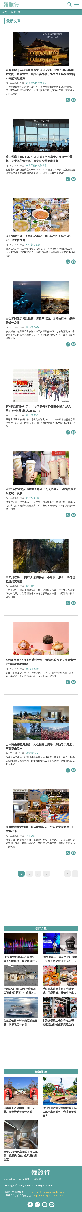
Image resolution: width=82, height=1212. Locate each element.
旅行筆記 (30, 585)
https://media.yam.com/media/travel (47, 1192)
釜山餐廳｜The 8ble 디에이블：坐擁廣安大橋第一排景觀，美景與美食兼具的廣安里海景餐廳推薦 (39, 158)
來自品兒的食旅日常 (36, 82)
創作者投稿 (9, 1179)
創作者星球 (23, 1179)
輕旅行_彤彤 (32, 497)
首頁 (4, 12)
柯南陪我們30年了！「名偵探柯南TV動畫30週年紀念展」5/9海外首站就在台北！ (38, 408)
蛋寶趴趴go (32, 753)
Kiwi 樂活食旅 (33, 244)
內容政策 (37, 1179)
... (46, 873)
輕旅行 (11, 4)
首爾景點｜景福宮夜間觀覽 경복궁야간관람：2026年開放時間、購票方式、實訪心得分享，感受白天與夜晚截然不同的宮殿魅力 (40, 74)
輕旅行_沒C (32, 415)
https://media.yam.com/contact (49, 1195)
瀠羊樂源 (30, 835)
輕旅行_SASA (33, 327)
